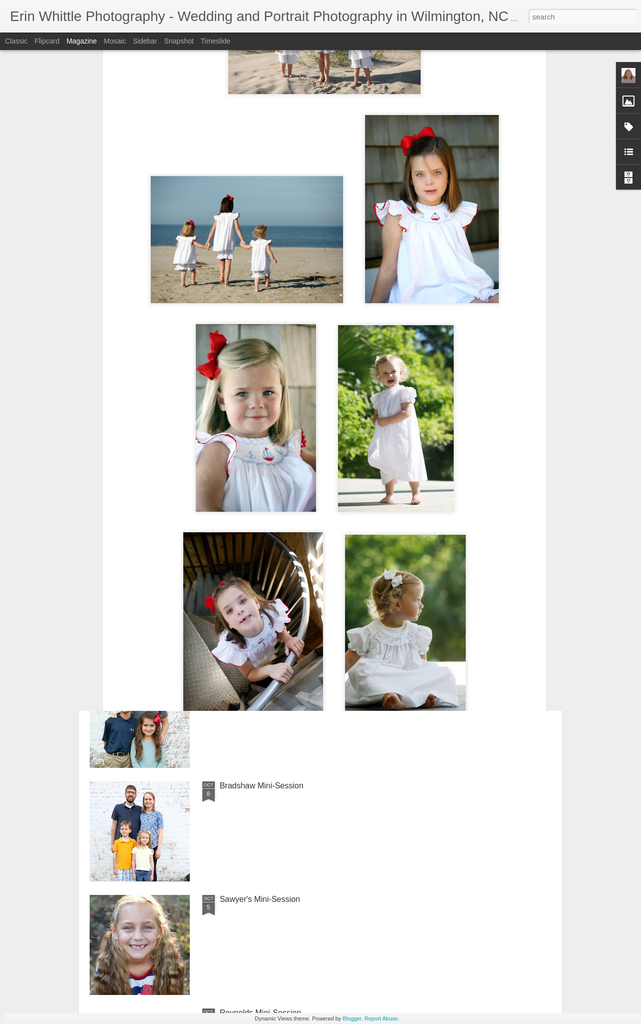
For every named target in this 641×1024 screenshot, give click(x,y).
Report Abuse (381, 1018)
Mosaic (115, 41)
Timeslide (215, 41)
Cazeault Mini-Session (259, 672)
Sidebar (145, 41)
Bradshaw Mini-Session (261, 785)
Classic (16, 41)
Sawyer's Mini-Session (260, 899)
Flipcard (47, 41)
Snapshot (179, 41)
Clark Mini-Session (253, 558)
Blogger (352, 1018)
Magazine (82, 41)
